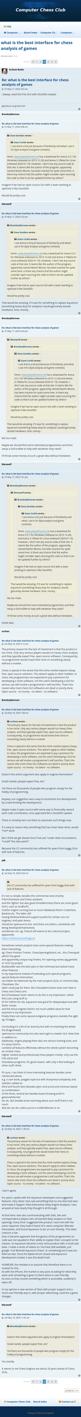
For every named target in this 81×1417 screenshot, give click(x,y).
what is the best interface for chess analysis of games (37, 45)
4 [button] (48, 61)
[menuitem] (7, 26)
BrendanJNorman (19, 225)
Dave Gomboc (17, 135)
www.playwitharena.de (26, 156)
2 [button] (40, 61)
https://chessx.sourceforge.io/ (18, 938)
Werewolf (15, 339)
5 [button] (52, 61)
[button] (33, 62)
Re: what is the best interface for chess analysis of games (35, 82)
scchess (14, 721)
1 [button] (36, 61)
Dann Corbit (20, 142)
